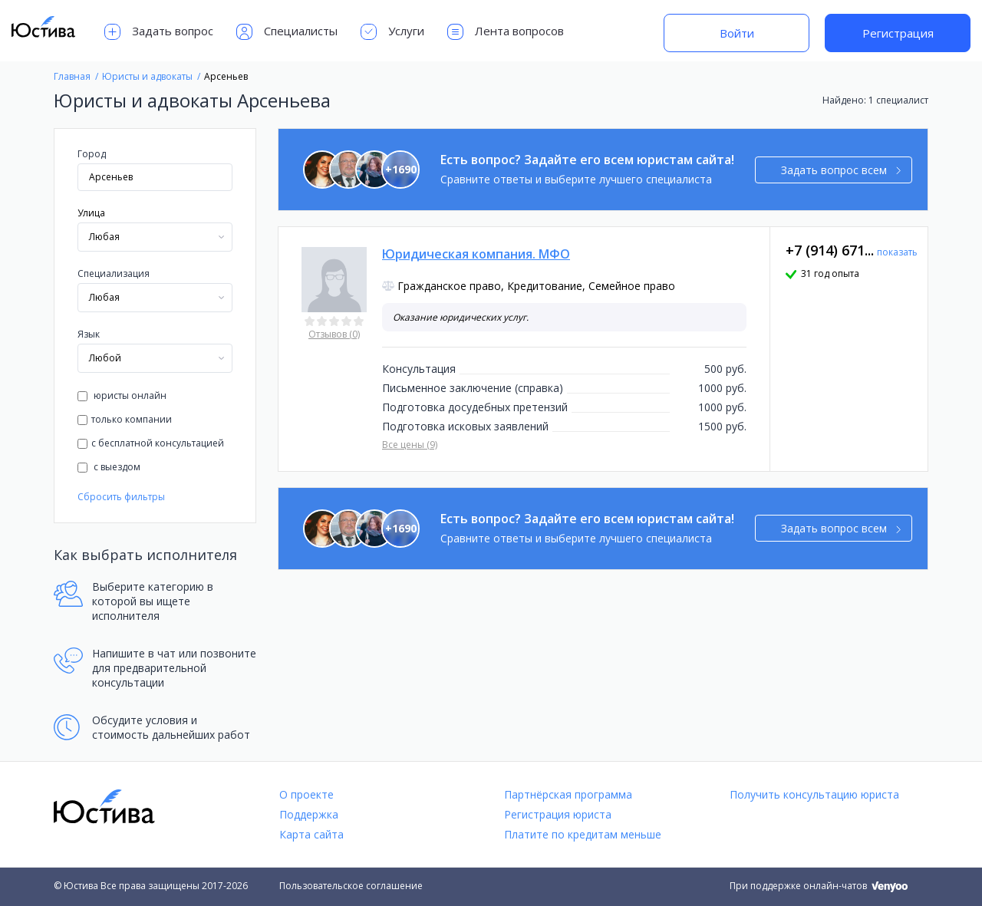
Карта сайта (311, 834)
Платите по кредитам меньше (582, 834)
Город (91, 153)
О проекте (306, 794)
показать (897, 252)
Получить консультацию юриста (814, 794)
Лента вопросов (505, 32)
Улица (91, 212)
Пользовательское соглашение (351, 885)
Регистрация (898, 33)
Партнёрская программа (568, 794)
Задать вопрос (158, 32)
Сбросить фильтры (121, 496)
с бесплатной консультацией (150, 443)
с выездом (108, 466)
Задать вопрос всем (841, 170)
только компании (124, 419)
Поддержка (308, 814)
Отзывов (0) (334, 334)
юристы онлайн (121, 395)
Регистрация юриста (557, 814)
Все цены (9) (409, 444)
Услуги (392, 32)
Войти (737, 33)
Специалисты (287, 32)
